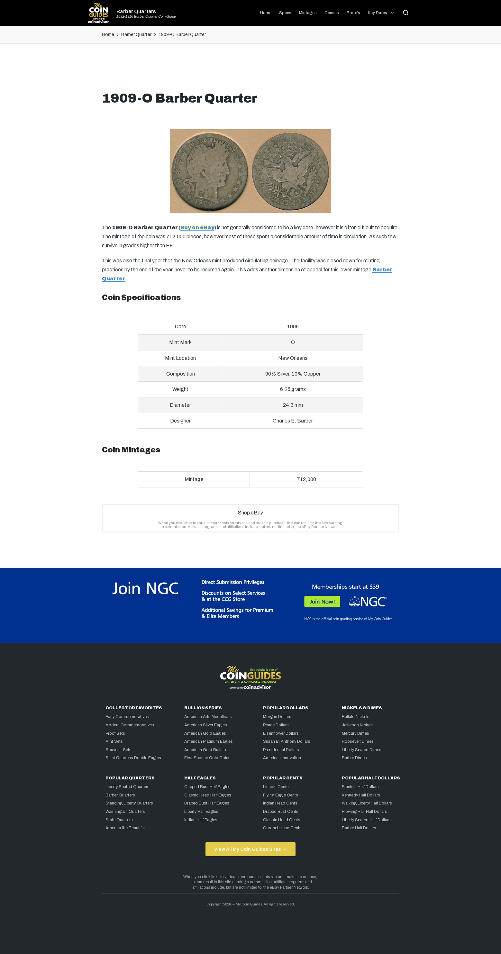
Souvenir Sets (118, 750)
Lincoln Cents (276, 787)
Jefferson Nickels (358, 725)
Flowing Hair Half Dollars (364, 811)
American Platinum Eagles (208, 741)
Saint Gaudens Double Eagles (133, 758)
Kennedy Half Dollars (361, 795)
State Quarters (119, 820)
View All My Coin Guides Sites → (250, 849)
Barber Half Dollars (359, 828)
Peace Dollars (276, 725)
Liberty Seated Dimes (361, 750)
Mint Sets (114, 741)
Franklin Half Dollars (360, 787)
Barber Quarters (136, 11)
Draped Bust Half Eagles (206, 803)
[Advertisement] (250, 69)
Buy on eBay (197, 227)
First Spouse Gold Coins (207, 758)
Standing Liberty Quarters (129, 803)
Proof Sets (115, 733)
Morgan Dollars (277, 716)
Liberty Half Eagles (201, 811)
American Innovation (282, 758)
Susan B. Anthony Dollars (286, 741)
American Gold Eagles (205, 733)
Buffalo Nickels (355, 716)
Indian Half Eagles (200, 820)
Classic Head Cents (281, 820)
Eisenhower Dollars (281, 733)
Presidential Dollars (281, 750)
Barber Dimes (354, 758)
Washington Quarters (125, 811)
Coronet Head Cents (282, 828)
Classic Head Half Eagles (207, 795)
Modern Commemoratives (129, 725)
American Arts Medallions (208, 716)
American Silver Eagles (205, 725)
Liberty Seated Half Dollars (366, 820)
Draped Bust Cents (280, 811)
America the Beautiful (125, 828)
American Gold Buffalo (205, 750)
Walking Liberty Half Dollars (367, 803)
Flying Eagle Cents (280, 795)
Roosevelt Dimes (358, 741)
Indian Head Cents (280, 803)
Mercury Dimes (355, 733)
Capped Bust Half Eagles (207, 787)
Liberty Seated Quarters (127, 787)
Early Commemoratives (127, 716)
